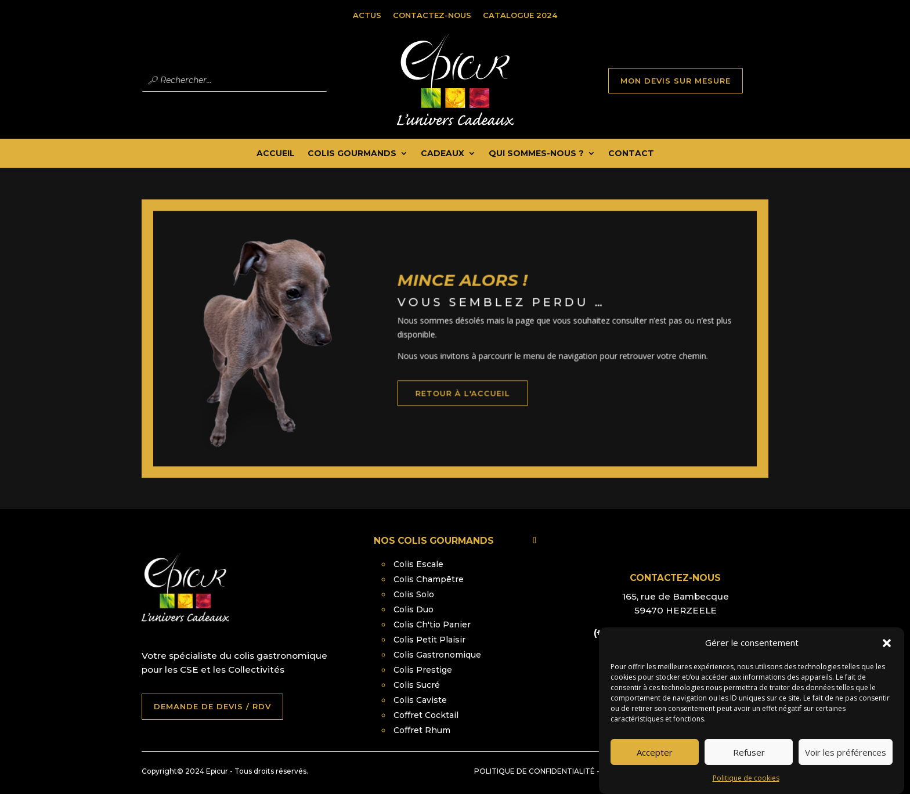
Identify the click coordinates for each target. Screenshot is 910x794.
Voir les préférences (845, 761)
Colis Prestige (422, 670)
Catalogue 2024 (520, 15)
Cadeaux (442, 153)
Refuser (749, 761)
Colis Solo (413, 594)
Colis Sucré (416, 685)
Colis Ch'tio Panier (432, 624)
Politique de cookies (746, 788)
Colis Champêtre (428, 579)
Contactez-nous (432, 15)
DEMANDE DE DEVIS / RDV (212, 706)
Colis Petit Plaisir (429, 639)
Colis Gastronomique (437, 654)
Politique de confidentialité (534, 771)
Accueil (276, 153)
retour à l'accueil (485, 411)
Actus (367, 15)
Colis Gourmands (352, 153)
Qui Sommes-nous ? (536, 153)
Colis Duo (413, 609)
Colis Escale (418, 564)
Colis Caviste (420, 700)
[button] (887, 653)
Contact (631, 153)
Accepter (655, 761)
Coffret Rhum (421, 730)
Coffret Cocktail (425, 715)
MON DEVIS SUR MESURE (675, 80)
